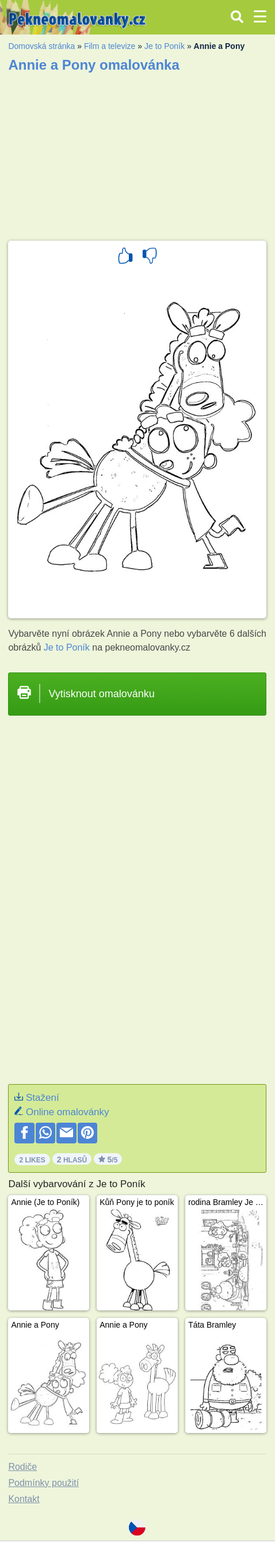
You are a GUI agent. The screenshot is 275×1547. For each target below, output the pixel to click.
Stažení (42, 1097)
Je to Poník (164, 46)
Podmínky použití (43, 1483)
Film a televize (109, 46)
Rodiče (22, 1467)
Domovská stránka (41, 46)
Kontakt (23, 1499)
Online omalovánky (67, 1112)
